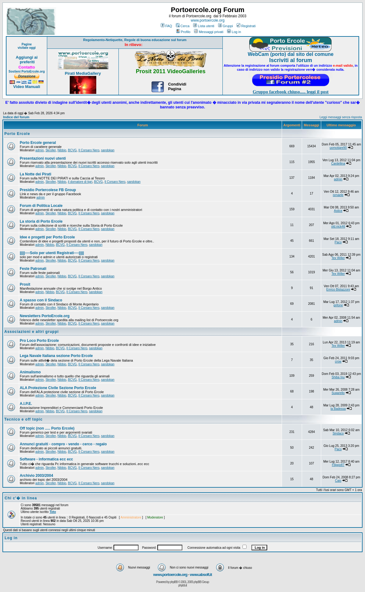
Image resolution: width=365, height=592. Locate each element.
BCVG (72, 150)
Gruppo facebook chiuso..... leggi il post (291, 91)
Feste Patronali (33, 269)
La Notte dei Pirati (35, 174)
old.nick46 (338, 226)
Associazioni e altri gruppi (31, 332)
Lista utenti (203, 26)
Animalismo (30, 372)
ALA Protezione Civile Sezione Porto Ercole (58, 388)
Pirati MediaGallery (83, 73)
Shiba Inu (338, 377)
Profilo (183, 32)
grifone (338, 305)
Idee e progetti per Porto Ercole (47, 237)
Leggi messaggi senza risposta (341, 117)
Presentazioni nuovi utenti (43, 158)
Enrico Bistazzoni (338, 289)
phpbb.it (182, 585)
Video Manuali (26, 86)
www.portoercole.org (207, 20)
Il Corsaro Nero (88, 150)
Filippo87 (338, 465)
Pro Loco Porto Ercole (39, 340)
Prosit (25, 284)
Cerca (182, 26)
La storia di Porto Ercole (41, 221)
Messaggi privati (208, 32)
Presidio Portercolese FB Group (48, 190)
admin (39, 150)
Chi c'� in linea (21, 498)
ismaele (338, 195)
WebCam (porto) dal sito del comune (291, 54)
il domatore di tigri (80, 181)
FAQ (166, 26)
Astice (338, 210)
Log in (234, 32)
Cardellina (338, 163)
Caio (338, 480)
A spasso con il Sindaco (41, 300)
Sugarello (338, 393)
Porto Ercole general (38, 143)
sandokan (107, 150)
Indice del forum (16, 117)
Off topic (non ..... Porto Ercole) (47, 428)
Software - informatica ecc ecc (46, 459)
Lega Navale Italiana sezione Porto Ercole (56, 356)
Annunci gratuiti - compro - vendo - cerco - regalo (63, 444)
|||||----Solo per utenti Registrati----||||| (52, 253)
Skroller (50, 150)
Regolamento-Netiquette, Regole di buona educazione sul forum (134, 40)
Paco (338, 242)
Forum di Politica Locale (41, 206)
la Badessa (338, 408)
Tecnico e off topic (23, 419)
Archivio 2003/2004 (36, 475)
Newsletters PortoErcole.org (44, 316)
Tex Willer (338, 258)
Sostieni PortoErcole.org (27, 71)
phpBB (174, 582)
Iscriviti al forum (290, 60)
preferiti (27, 62)
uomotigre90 (338, 147)
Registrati (246, 26)
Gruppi (225, 26)
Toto (52, 512)
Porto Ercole (17, 134)
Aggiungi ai (27, 57)
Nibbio (61, 150)
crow (338, 361)
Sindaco (338, 433)
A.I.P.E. (26, 403)
